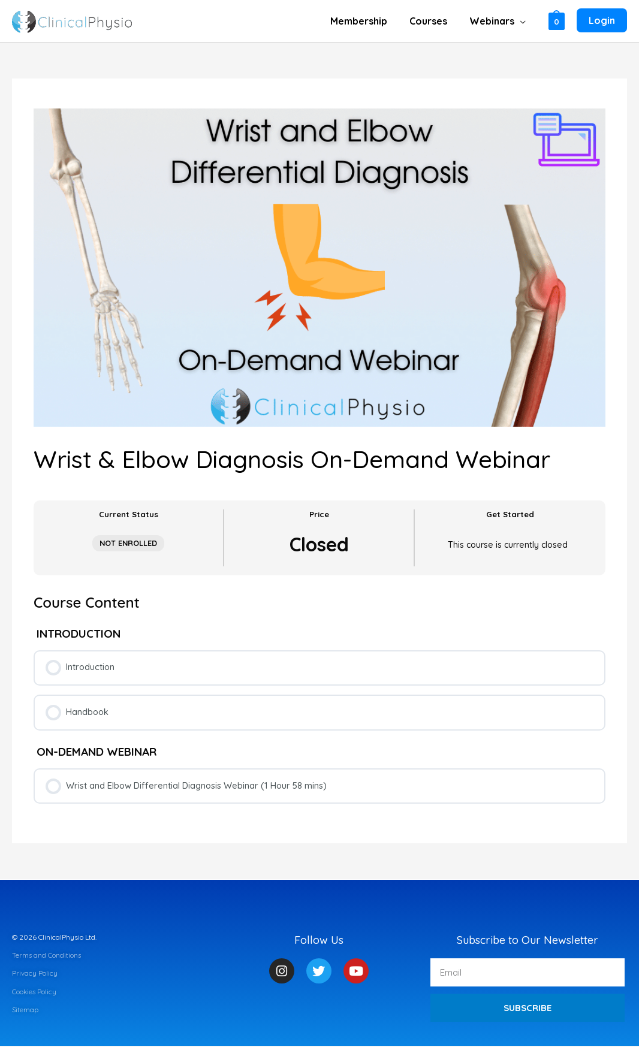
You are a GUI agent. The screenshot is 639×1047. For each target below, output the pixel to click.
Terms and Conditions (47, 955)
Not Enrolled (128, 543)
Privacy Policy (35, 974)
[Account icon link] (602, 21)
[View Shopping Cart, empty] (556, 20)
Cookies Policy (35, 992)
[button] (521, 21)
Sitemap (25, 1010)
